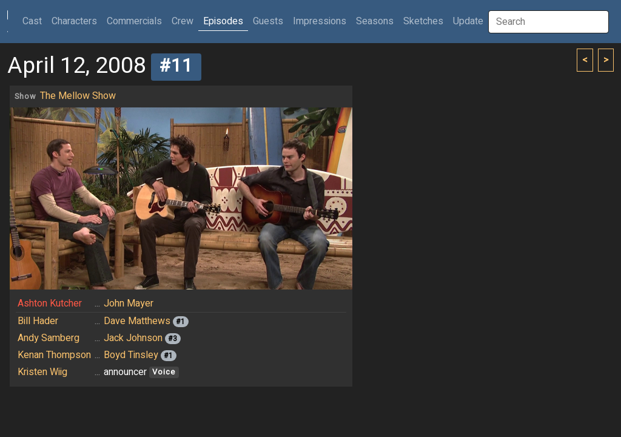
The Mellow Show (78, 96)
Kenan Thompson (54, 355)
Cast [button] (34, 21)
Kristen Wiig (42, 372)
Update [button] (468, 21)
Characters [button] (74, 21)
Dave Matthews (137, 321)
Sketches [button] (423, 21)
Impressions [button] (319, 21)
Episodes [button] (223, 21)
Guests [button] (268, 21)
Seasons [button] (375, 21)
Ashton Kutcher (50, 303)
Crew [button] (182, 21)
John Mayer (128, 303)
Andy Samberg (48, 338)
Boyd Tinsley (131, 355)
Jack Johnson (133, 338)
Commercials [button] (134, 21)
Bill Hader (38, 321)
